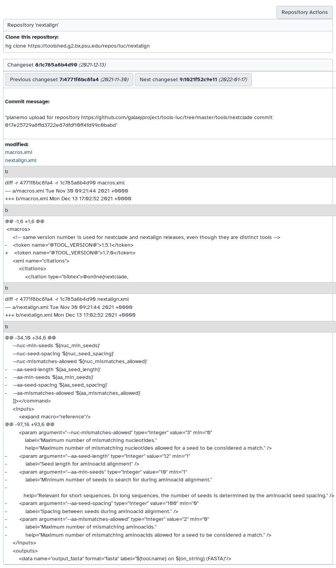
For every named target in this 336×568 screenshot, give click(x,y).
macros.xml (18, 152)
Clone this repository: (31, 37)
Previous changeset (69, 79)
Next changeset (193, 79)
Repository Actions (305, 12)
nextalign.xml (20, 160)
